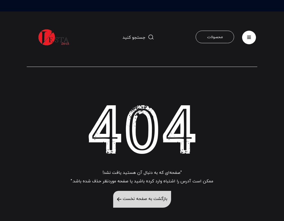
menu (249, 35)
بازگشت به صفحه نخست (142, 199)
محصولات (215, 37)
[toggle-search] (138, 37)
